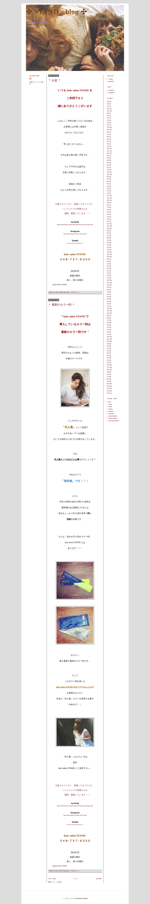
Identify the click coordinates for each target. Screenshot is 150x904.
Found (110, 409)
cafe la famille (112, 416)
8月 (108, 113)
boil (109, 402)
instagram (111, 92)
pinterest (111, 81)
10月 (108, 111)
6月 (108, 115)
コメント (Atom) (57, 882)
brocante (111, 413)
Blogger (85, 898)
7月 (108, 134)
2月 (108, 104)
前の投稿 (98, 878)
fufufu (110, 406)
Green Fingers (112, 418)
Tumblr (110, 79)
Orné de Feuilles (113, 421)
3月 (108, 101)
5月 (108, 118)
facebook (111, 90)
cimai (110, 404)
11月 (108, 108)
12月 (108, 127)
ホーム (76, 878)
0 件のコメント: (75, 292)
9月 (108, 155)
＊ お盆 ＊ (54, 80)
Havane (110, 411)
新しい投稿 (52, 878)
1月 (108, 106)
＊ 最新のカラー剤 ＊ (61, 304)
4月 (108, 139)
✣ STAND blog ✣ (56, 12)
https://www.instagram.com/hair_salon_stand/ (75, 234)
